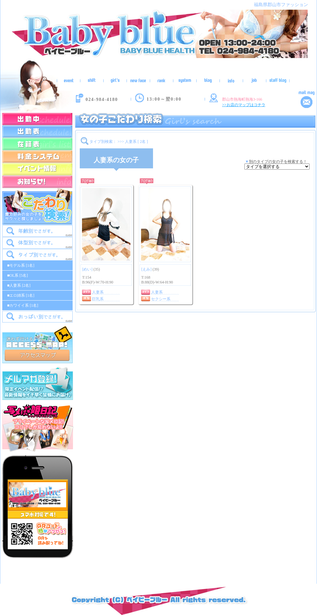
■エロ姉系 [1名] (20, 295)
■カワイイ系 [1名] (22, 305)
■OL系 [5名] (17, 275)
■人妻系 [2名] (18, 285)
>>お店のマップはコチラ (243, 105)
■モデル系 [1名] (20, 265)
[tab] (37, 231)
